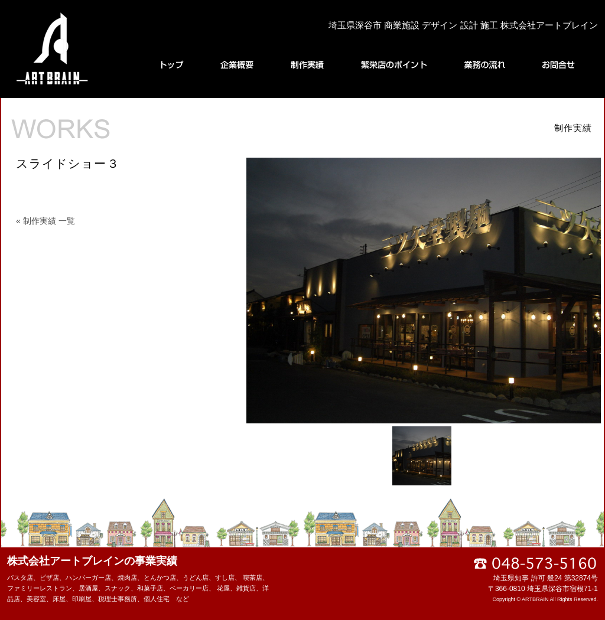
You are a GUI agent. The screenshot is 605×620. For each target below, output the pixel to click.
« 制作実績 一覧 (45, 221)
